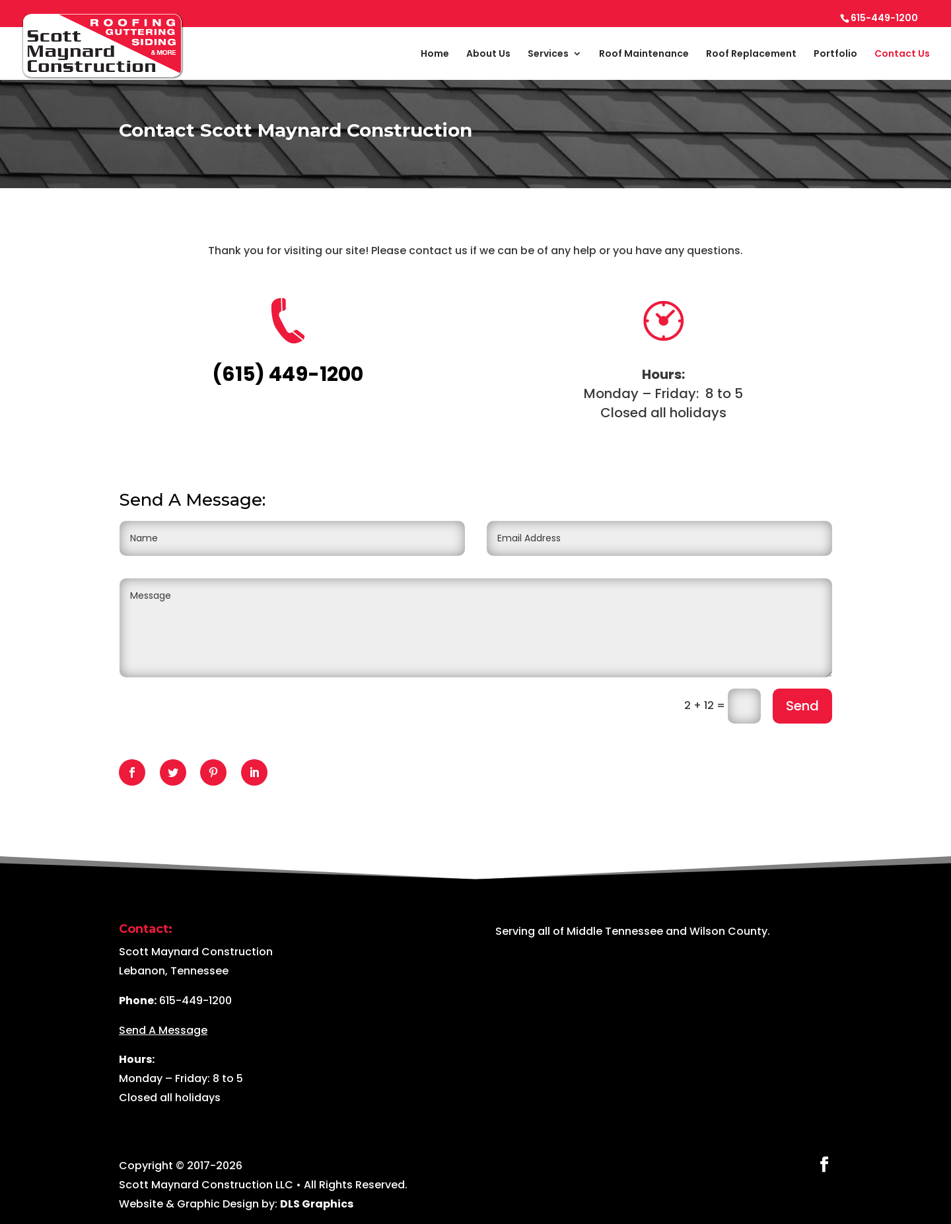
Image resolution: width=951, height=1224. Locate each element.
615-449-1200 (195, 1000)
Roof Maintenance (644, 54)
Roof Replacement (751, 54)
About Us (488, 54)
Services (548, 54)
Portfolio (835, 54)
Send (802, 706)
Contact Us (902, 54)
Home (435, 54)
